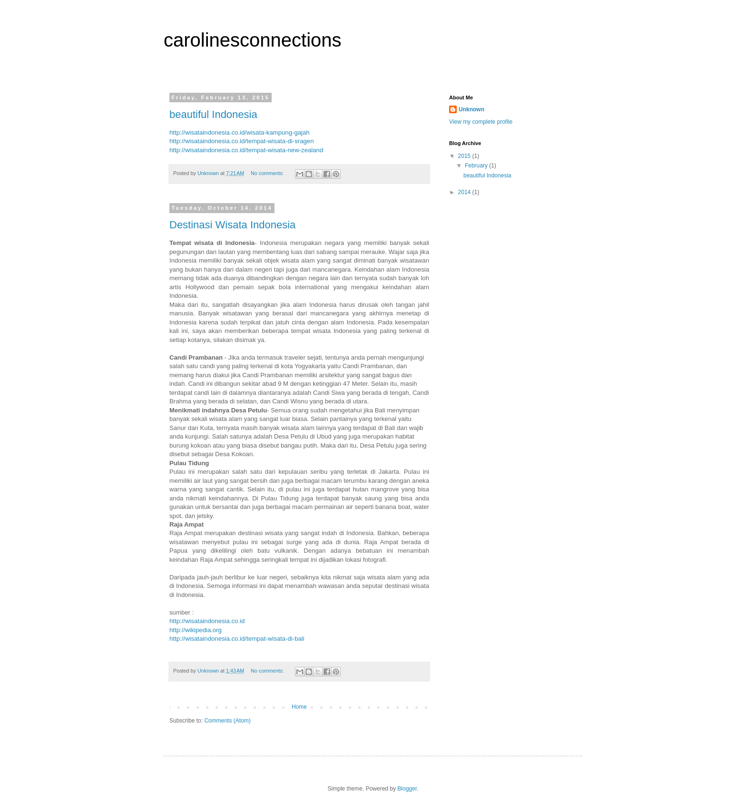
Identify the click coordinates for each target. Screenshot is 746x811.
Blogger (407, 788)
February (477, 165)
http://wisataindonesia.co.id (207, 621)
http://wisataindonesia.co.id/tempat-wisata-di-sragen (241, 141)
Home (299, 707)
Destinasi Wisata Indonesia (232, 225)
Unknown (471, 109)
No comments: (268, 173)
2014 (465, 192)
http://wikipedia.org (195, 630)
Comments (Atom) (227, 720)
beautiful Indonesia (213, 114)
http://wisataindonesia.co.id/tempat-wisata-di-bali (236, 638)
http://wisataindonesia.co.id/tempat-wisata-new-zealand (246, 150)
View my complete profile (480, 121)
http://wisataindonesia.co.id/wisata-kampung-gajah (239, 132)
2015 (465, 156)
